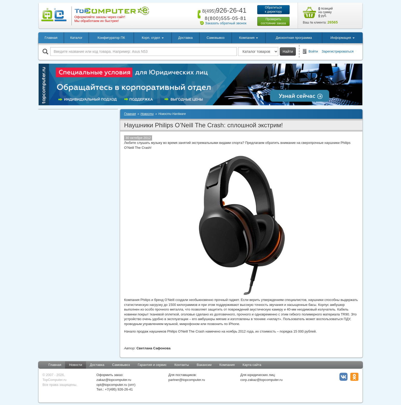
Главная (51, 38)
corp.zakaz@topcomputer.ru (261, 380)
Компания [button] (248, 38)
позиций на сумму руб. (325, 12)
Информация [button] (342, 38)
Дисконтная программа (294, 38)
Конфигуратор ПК (111, 38)
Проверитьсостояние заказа (273, 21)
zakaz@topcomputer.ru (113, 380)
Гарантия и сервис (152, 365)
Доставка (185, 38)
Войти (313, 51)
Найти (288, 51)
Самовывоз (215, 38)
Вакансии (204, 365)
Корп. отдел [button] (152, 38)
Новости (75, 365)
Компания (227, 365)
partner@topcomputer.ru (186, 380)
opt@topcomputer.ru (111, 385)
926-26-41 (223, 10)
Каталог (76, 38)
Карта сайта (251, 365)
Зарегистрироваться (338, 51)
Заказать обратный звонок (226, 23)
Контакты (181, 365)
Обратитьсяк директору (273, 9)
